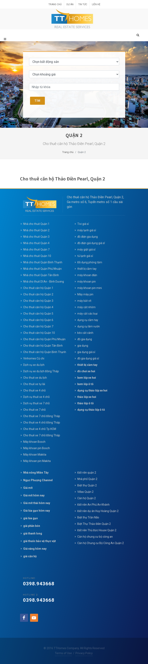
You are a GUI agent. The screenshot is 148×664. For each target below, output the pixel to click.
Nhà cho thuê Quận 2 (36, 230)
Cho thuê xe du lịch (35, 377)
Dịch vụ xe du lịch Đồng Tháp (41, 371)
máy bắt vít (84, 300)
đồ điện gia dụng (87, 236)
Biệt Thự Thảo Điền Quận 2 (94, 523)
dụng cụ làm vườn (88, 326)
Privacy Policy (84, 653)
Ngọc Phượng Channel (38, 480)
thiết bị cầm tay (87, 268)
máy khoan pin (86, 281)
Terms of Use (63, 653)
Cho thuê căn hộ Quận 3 (38, 300)
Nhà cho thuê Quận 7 (36, 249)
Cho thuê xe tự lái (34, 384)
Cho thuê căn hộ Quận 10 (39, 332)
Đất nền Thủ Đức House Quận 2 (96, 530)
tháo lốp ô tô (85, 403)
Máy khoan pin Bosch (36, 448)
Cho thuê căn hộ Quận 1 (38, 288)
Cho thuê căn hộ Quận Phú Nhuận (44, 339)
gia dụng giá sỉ (86, 352)
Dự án (69, 4)
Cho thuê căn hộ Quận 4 (38, 307)
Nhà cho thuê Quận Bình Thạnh (42, 262)
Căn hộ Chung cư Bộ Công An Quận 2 (100, 543)
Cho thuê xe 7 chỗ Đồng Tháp (41, 416)
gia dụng (82, 345)
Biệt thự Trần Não (88, 517)
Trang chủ (55, 4)
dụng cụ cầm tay (87, 320)
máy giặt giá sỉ (86, 249)
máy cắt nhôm (86, 307)
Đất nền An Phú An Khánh (93, 504)
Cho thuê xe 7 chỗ (34, 409)
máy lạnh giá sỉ (86, 230)
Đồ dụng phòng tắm (89, 262)
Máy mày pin (85, 294)
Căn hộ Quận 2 (86, 498)
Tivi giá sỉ (83, 223)
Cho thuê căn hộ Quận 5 (38, 313)
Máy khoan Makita (34, 454)
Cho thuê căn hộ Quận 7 (38, 326)
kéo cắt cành (85, 332)
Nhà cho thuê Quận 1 (36, 223)
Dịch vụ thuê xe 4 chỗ (36, 396)
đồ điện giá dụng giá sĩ (91, 243)
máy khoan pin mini (89, 288)
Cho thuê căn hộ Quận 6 (38, 320)
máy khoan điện (87, 275)
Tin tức (82, 4)
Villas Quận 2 (85, 491)
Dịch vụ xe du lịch (33, 364)
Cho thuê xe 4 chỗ (34, 390)
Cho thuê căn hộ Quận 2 (38, 294)
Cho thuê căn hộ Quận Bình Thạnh (44, 352)
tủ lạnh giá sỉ (85, 256)
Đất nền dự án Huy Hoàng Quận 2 (98, 511)
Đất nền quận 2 (86, 472)
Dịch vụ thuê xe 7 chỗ (36, 403)
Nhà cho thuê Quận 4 (36, 243)
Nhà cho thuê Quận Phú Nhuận (42, 268)
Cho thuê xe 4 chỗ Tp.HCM (39, 429)
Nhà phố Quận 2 (87, 479)
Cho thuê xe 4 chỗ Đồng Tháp (41, 422)
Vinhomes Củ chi (33, 358)
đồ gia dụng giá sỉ (88, 358)
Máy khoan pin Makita (37, 461)
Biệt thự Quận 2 (87, 485)
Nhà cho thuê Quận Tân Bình (41, 275)
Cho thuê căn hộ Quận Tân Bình (43, 345)
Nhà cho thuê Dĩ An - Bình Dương (43, 281)
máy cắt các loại (87, 313)
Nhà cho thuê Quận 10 (37, 256)
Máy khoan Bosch (34, 441)
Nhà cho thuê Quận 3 (36, 236)
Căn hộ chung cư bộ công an (95, 536)
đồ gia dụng (84, 339)
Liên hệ (96, 4)
